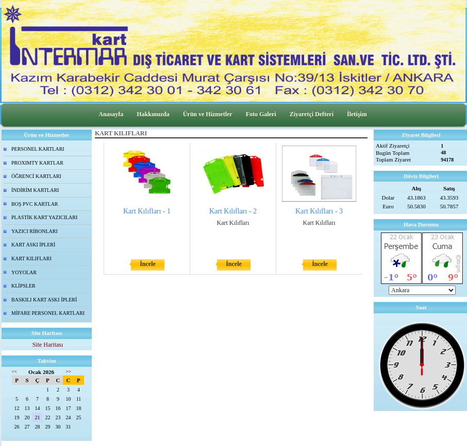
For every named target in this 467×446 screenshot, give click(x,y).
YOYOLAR (24, 272)
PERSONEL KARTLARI (37, 149)
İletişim (357, 114)
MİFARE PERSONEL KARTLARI (48, 313)
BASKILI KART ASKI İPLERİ (44, 299)
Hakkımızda (153, 114)
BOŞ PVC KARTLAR (34, 204)
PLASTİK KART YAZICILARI (44, 217)
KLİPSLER (23, 286)
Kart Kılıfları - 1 (147, 211)
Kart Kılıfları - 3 (319, 211)
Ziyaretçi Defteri (311, 114)
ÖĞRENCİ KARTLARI (36, 176)
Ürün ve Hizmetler (207, 114)
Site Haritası (47, 344)
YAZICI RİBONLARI (34, 231)
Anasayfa (110, 114)
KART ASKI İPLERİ (33, 244)
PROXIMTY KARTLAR (37, 163)
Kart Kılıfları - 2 (233, 211)
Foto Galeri (261, 114)
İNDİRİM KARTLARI (35, 190)
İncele (148, 263)
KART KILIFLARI (31, 258)
